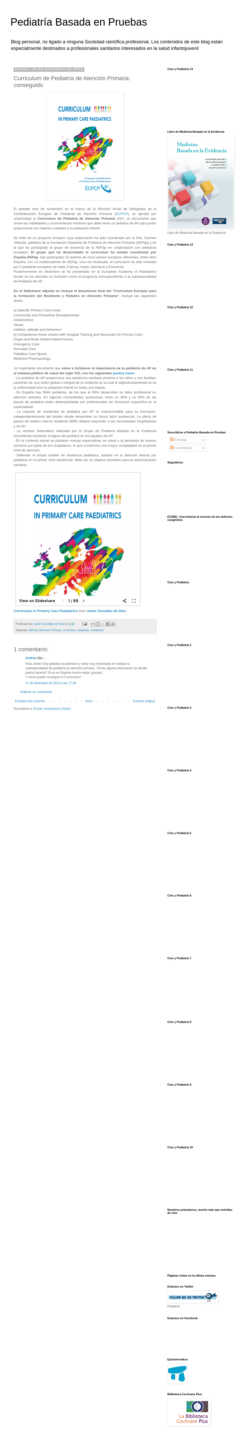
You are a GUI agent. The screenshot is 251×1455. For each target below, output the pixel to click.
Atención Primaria (50, 630)
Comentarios (181, 448)
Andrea (30, 658)
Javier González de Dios (106, 611)
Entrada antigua (144, 701)
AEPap (33, 630)
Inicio (89, 701)
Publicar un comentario (36, 692)
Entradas (178, 440)
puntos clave (123, 373)
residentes (97, 630)
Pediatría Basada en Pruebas (78, 22)
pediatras (83, 630)
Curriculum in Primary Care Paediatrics (46, 611)
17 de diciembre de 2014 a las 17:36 (50, 683)
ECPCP (121, 214)
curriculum (69, 630)
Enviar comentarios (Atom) (52, 709)
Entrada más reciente (30, 701)
